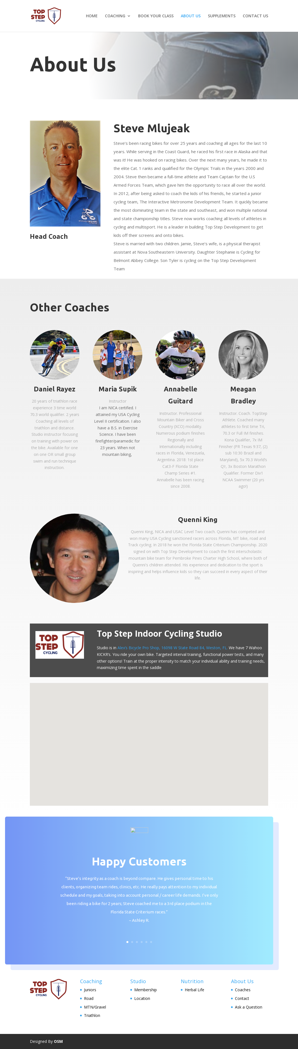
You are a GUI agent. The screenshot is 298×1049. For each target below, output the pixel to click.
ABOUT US (191, 16)
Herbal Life (194, 989)
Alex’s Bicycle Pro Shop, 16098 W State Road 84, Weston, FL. (172, 647)
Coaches (243, 989)
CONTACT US (255, 16)
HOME (92, 16)
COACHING (115, 16)
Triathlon (92, 1015)
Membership (145, 989)
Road (88, 998)
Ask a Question (248, 1007)
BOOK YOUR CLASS (156, 16)
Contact (242, 998)
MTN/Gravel (95, 1007)
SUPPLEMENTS (221, 16)
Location (142, 998)
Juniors (90, 989)
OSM (58, 1041)
